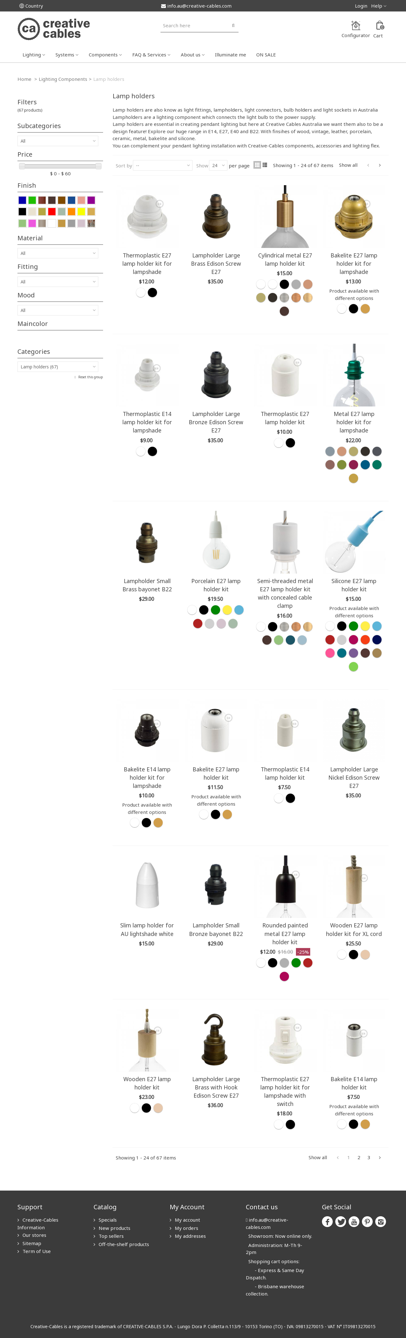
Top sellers (110, 1236)
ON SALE (266, 54)
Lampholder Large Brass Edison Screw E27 (216, 263)
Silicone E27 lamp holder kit (354, 585)
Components (103, 54)
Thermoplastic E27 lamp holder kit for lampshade (147, 263)
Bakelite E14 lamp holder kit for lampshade (147, 777)
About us (190, 54)
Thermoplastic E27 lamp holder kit (285, 418)
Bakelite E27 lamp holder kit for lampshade (354, 263)
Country (31, 6)
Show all (348, 165)
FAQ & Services (149, 54)
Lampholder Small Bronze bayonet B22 (216, 929)
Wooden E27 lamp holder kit (147, 1083)
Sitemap (31, 1243)
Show (202, 165)
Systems (65, 54)
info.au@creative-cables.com (196, 6)
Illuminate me (230, 54)
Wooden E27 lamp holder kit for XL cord (354, 929)
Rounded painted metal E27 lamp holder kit (285, 933)
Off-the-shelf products (123, 1244)
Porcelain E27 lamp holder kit (216, 585)
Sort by (124, 165)
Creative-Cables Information (37, 1224)
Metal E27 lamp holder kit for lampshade (354, 422)
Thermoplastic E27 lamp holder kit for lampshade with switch (285, 1091)
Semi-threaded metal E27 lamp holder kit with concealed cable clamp (285, 593)
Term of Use (36, 1251)
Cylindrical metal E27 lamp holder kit (285, 259)
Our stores (33, 1235)
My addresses (190, 1236)
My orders (186, 1228)
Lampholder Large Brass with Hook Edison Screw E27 (216, 1087)
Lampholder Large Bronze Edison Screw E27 (216, 422)
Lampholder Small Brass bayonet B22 (147, 585)
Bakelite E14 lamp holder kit (354, 1083)
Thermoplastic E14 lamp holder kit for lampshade (147, 422)
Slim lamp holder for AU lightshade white (147, 929)
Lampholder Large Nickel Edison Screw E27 (354, 777)
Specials (107, 1220)
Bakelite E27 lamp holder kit (216, 773)
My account (187, 1220)
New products (113, 1228)
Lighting (32, 54)
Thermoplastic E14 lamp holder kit (285, 773)
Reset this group (90, 377)
